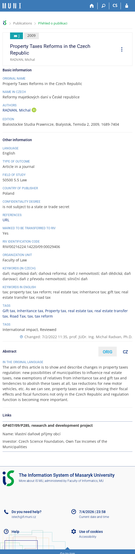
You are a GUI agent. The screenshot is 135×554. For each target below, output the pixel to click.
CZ (125, 352)
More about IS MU (31, 481)
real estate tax (80, 310)
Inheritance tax (30, 310)
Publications (22, 23)
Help (15, 532)
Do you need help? (26, 512)
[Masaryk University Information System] (12, 6)
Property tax (55, 310)
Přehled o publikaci (52, 23)
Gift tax (9, 310)
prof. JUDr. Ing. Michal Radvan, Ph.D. (100, 336)
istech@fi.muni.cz (24, 517)
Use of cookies (91, 532)
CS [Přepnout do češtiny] (115, 5)
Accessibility (87, 537)
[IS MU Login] (126, 6)
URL (6, 219)
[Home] (92, 6)
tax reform (44, 316)
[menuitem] (120, 49)
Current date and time (94, 517)
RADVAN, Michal (17, 110)
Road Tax (18, 316)
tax (30, 316)
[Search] (103, 6)
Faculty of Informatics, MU (86, 481)
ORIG (107, 352)
